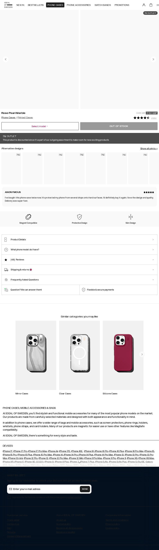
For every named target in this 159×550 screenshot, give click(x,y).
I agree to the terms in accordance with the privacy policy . (47, 477)
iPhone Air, (53, 431)
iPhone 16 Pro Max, (134, 431)
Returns (11, 512)
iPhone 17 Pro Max (37, 431)
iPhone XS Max (146, 438)
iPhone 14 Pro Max (103, 434)
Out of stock (119, 125)
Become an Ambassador (69, 508)
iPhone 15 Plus (25, 434)
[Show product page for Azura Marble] (32, 167)
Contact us (13, 504)
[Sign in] (143, 4)
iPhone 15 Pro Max (42, 434)
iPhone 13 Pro (132, 434)
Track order (13, 500)
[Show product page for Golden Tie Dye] (138, 167)
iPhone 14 (58, 434)
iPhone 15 (149, 431)
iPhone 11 (121, 438)
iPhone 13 (119, 434)
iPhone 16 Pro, (101, 431)
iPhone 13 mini (15, 438)
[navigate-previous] (142, 334)
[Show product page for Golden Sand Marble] (117, 167)
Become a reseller (65, 512)
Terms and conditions (117, 500)
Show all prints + (149, 147)
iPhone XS (132, 438)
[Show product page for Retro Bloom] (75, 167)
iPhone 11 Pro (109, 438)
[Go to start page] (8, 5)
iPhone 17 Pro (20, 431)
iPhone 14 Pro (70, 434)
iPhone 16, (89, 431)
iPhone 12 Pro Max (58, 438)
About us (61, 500)
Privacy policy (113, 504)
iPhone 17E (64, 431)
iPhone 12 (43, 438)
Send (85, 469)
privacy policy (74, 477)
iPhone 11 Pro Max (93, 438)
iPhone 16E (76, 431)
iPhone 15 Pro (10, 434)
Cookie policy (112, 508)
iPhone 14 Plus (85, 434)
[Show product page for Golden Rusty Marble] (96, 167)
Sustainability (63, 504)
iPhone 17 (7, 431)
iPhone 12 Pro (31, 438)
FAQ (9, 508)
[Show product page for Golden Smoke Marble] (53, 167)
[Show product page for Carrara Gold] (11, 167)
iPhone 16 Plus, (117, 431)
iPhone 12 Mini (76, 438)
